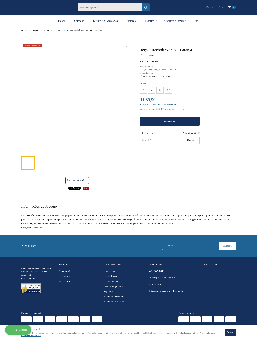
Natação (131, 20)
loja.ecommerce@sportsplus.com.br (166, 291)
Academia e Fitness (173, 20)
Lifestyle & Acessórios (105, 20)
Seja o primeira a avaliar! (151, 61)
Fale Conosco (64, 276)
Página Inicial (64, 271)
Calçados (79, 20)
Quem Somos (64, 281)
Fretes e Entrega (111, 281)
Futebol (61, 20)
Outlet (197, 20)
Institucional (64, 264)
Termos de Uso (110, 276)
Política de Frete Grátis (114, 296)
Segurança (108, 291)
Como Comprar (110, 271)
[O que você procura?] (146, 7)
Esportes (149, 20)
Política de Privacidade (114, 301)
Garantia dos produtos (113, 286)
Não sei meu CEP (191, 133)
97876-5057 (169, 277)
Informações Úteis (112, 264)
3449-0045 (156, 271)
